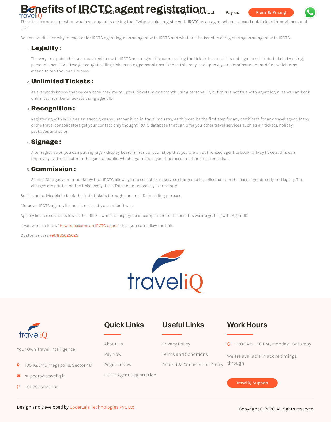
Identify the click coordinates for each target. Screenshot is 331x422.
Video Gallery (173, 12)
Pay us (232, 12)
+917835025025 (63, 235)
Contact (206, 12)
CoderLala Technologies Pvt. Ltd (102, 407)
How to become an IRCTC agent (89, 225)
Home (84, 12)
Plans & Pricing (271, 12)
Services (136, 12)
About (107, 12)
